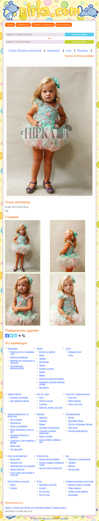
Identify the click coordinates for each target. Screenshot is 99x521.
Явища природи (74, 401)
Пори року (72, 397)
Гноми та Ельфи (45, 436)
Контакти (64, 24)
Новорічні (40, 414)
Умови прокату (43, 24)
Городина (43, 404)
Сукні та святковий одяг (17, 456)
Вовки (41, 355)
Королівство (15, 423)
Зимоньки (43, 417)
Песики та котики (46, 368)
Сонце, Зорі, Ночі (75, 404)
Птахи (68, 348)
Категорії (23, 24)
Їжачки (42, 365)
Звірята (40, 348)
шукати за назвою (79, 34)
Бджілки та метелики (19, 397)
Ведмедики (44, 362)
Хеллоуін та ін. (43, 456)
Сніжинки (43, 421)
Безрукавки (73, 495)
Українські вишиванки (19, 357)
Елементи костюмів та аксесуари (80, 481)
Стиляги (42, 488)
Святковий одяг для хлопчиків (22, 466)
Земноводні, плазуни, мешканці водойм (52, 383)
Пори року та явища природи (78, 394)
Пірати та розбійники (18, 426)
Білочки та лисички (47, 352)
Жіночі (12, 485)
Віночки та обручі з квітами (79, 485)
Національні (12, 348)
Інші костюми (73, 469)
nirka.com (46, 518)
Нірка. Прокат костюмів (25, 50)
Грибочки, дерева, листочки (50, 407)
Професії (72, 462)
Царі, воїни (72, 427)
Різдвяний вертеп (73, 414)
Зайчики (42, 358)
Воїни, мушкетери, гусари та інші (22, 430)
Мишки (42, 375)
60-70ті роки (44, 491)
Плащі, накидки (74, 488)
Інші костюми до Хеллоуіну (50, 468)
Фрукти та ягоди (46, 401)
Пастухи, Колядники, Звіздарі (80, 424)
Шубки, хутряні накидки (78, 491)
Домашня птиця (74, 352)
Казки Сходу (15, 446)
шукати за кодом (79, 42)
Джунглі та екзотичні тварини (51, 379)
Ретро (39, 481)
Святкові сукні (16, 462)
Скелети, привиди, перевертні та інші (51, 463)
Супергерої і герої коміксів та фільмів (22, 441)
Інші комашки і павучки (19, 401)
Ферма (42, 372)
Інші (68, 50)
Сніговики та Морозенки (49, 427)
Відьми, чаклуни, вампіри (49, 459)
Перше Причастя (17, 469)
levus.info (64, 518)
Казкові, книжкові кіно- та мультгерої (18, 415)
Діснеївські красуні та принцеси (19, 436)
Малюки (82, 50)
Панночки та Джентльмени (79, 459)
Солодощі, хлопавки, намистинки (47, 432)
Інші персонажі (16, 449)
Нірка (10, 24)
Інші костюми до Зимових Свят (50, 441)
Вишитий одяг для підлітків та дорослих (22, 361)
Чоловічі (13, 488)
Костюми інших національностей (17, 367)
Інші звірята (44, 387)
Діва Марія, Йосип (75, 421)
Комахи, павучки (14, 394)
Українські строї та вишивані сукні (22, 353)
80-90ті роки (44, 495)
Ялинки (42, 424)
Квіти (41, 397)
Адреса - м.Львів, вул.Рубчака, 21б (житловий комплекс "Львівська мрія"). (36, 507)
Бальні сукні (15, 459)
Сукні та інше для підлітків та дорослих (22, 473)
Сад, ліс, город (43, 394)
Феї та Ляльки (16, 419)
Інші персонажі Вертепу (78, 431)
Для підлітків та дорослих (18, 481)
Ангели (71, 417)
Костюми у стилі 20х (48, 485)
